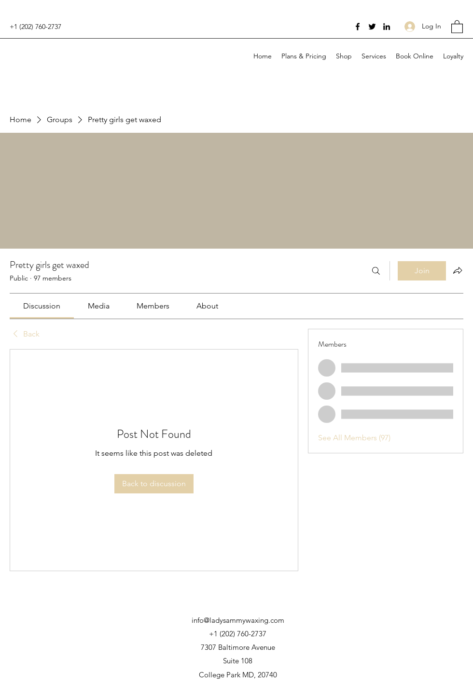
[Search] (376, 270)
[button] (457, 26)
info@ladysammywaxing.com (238, 620)
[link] (41, 305)
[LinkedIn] (386, 26)
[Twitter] (372, 26)
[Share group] (457, 270)
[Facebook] (357, 26)
